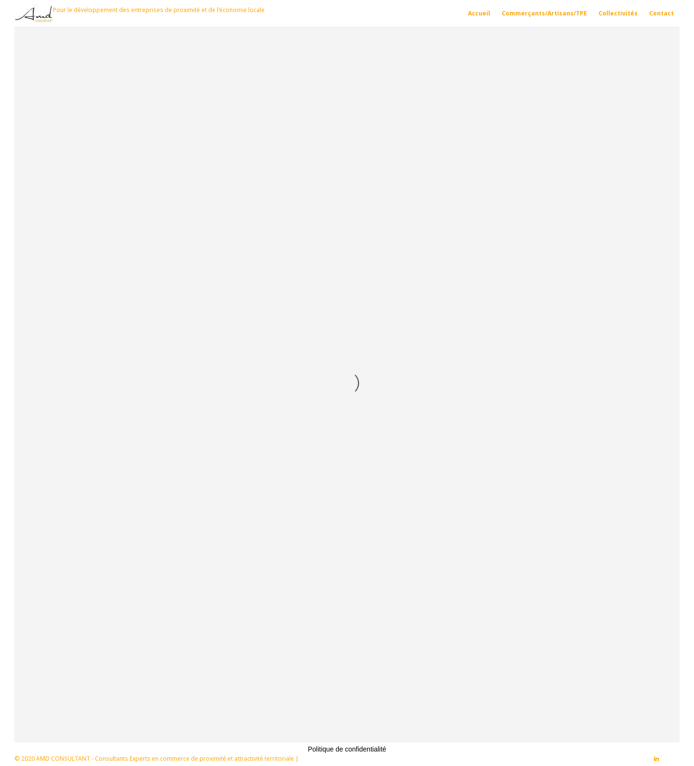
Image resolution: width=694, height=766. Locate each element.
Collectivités (618, 13)
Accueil (479, 13)
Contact (661, 13)
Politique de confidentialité (347, 749)
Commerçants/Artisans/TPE (544, 13)
